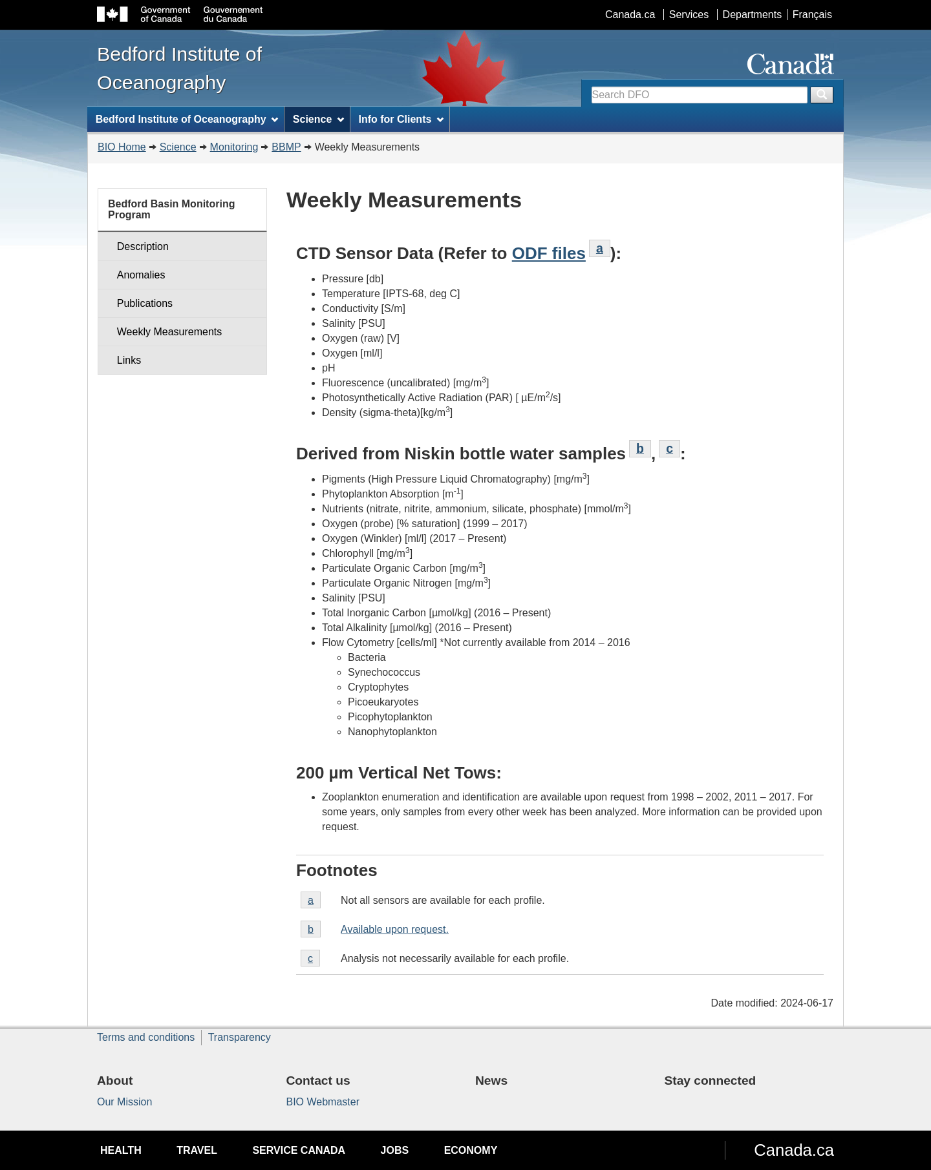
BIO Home (122, 146)
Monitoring (234, 146)
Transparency (239, 1037)
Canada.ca (630, 14)
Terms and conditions (146, 1037)
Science (178, 146)
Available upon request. (395, 929)
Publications (145, 303)
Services (689, 14)
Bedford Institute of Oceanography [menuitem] (187, 119)
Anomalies (141, 274)
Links (129, 360)
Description (143, 246)
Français (812, 14)
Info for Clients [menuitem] (401, 119)
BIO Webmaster (323, 1101)
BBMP (286, 146)
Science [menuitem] (318, 119)
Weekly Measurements (169, 331)
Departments (752, 14)
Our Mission (124, 1101)
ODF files (549, 253)
